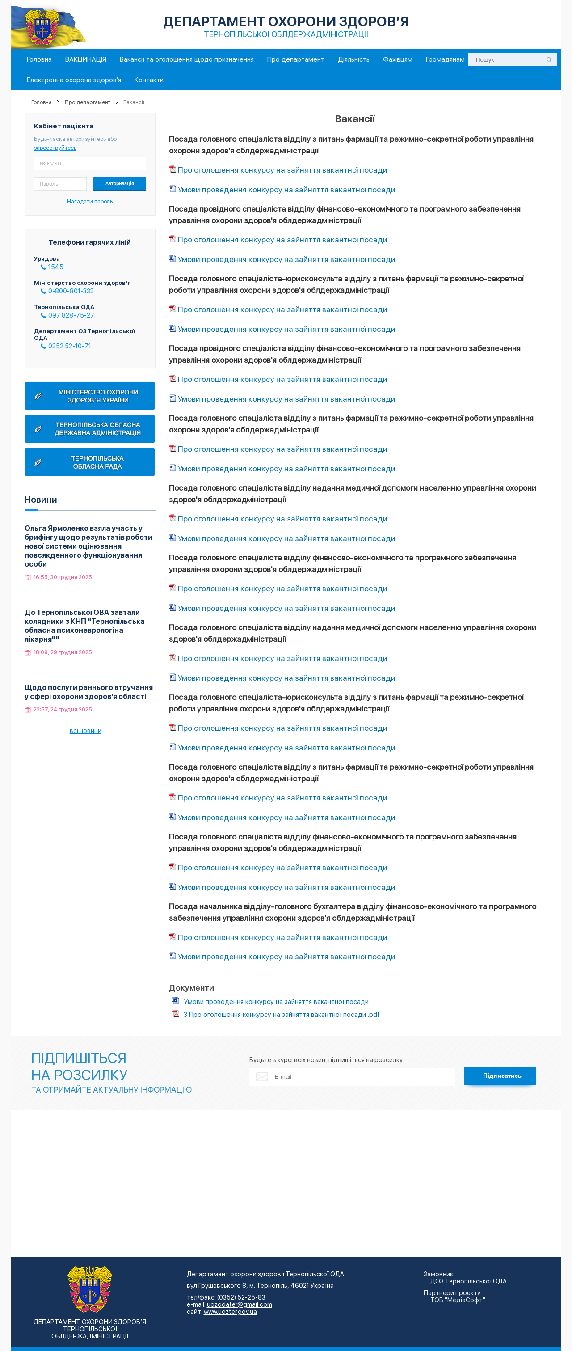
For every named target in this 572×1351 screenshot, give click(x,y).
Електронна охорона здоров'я (74, 80)
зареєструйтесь (55, 147)
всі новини (85, 730)
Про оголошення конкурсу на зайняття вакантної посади (282, 169)
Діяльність (354, 59)
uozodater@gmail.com (239, 1304)
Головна (39, 59)
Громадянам (445, 59)
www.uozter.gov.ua (230, 1311)
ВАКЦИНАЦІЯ (85, 59)
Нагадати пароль (90, 201)
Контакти (149, 80)
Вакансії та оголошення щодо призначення (187, 59)
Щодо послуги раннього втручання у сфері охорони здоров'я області (89, 692)
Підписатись (502, 1076)
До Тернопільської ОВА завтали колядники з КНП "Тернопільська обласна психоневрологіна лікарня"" (85, 626)
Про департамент (295, 59)
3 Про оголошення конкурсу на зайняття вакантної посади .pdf (282, 1015)
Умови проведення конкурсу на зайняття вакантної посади (286, 189)
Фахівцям (397, 59)
